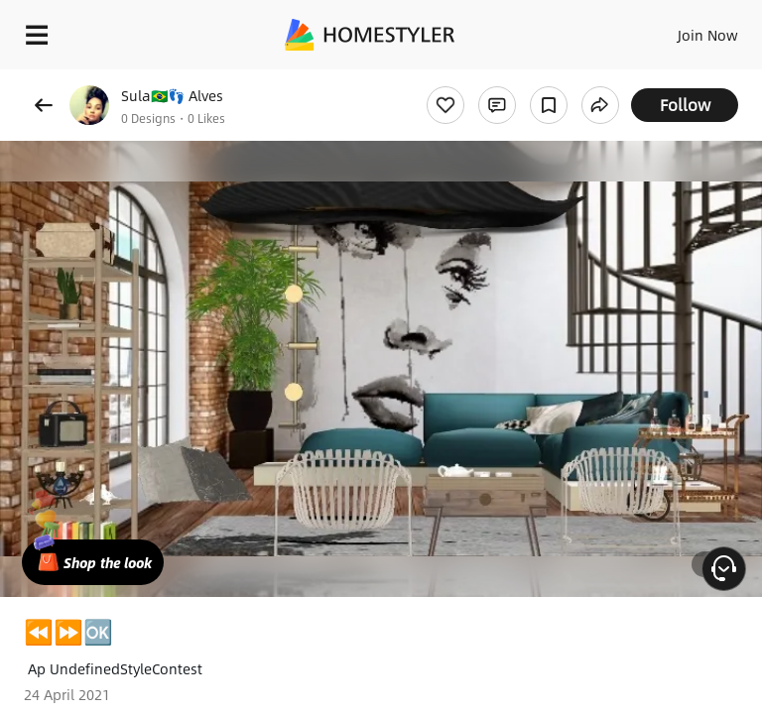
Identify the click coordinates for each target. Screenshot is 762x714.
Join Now (708, 35)
